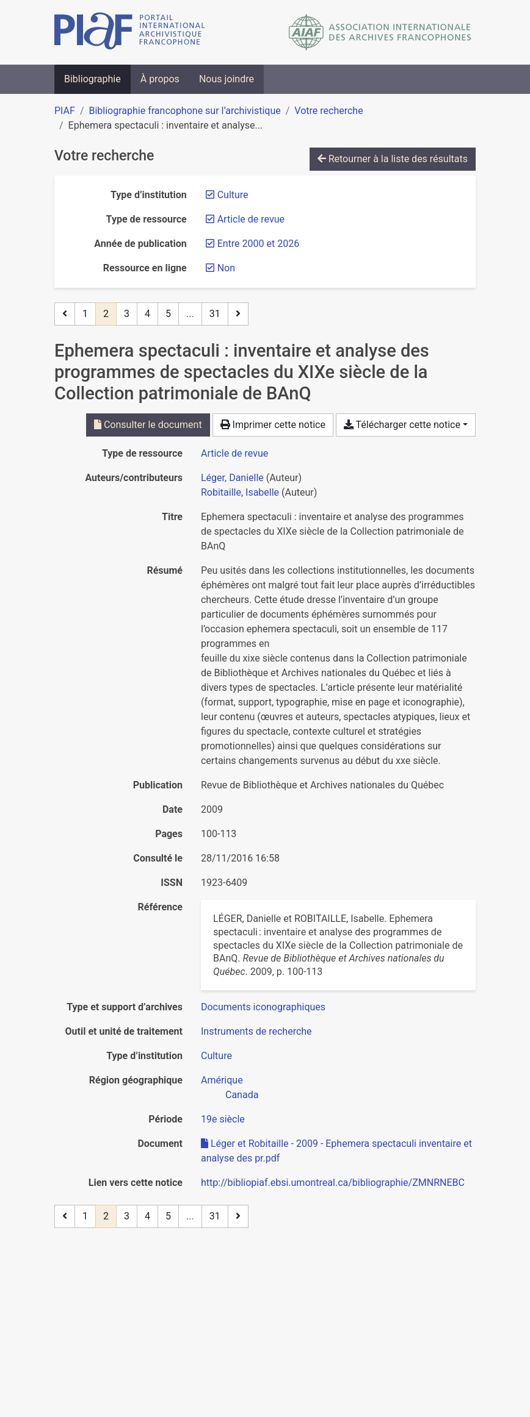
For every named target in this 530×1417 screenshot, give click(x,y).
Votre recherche (328, 110)
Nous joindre (226, 79)
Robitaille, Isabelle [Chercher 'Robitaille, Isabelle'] (240, 492)
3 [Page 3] (126, 313)
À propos (160, 79)
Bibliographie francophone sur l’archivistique (184, 110)
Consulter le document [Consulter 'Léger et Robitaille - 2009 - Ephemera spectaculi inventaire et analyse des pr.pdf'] (148, 424)
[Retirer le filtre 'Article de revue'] (251, 219)
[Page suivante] (238, 314)
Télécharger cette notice (402, 424)
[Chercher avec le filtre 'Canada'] (241, 1095)
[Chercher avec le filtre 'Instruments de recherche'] (256, 1031)
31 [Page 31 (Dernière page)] (214, 313)
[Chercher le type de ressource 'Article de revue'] (234, 453)
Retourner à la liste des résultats (393, 159)
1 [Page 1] (85, 313)
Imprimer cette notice (272, 424)
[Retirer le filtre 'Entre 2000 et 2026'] (258, 243)
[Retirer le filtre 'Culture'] (233, 195)
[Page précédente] (64, 314)
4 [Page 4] (147, 313)
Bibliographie (92, 79)
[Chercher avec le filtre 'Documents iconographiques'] (263, 1007)
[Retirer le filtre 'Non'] (226, 268)
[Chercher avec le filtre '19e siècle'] (223, 1119)
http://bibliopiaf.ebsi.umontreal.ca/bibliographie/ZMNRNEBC (333, 1182)
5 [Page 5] (168, 313)
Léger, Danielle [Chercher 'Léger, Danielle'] (232, 478)
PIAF (64, 110)
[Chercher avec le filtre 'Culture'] (216, 1056)
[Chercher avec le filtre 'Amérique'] (222, 1080)
